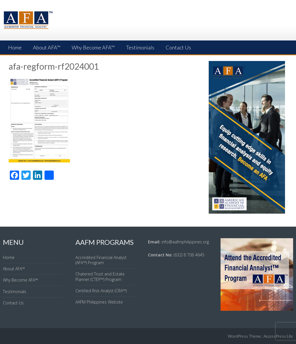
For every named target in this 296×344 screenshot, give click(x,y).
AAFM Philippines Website (99, 302)
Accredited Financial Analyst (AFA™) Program (101, 260)
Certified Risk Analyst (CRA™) (101, 290)
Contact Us (178, 47)
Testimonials (140, 47)
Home (15, 47)
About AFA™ (46, 47)
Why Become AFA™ (93, 47)
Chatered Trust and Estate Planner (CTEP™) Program (100, 276)
